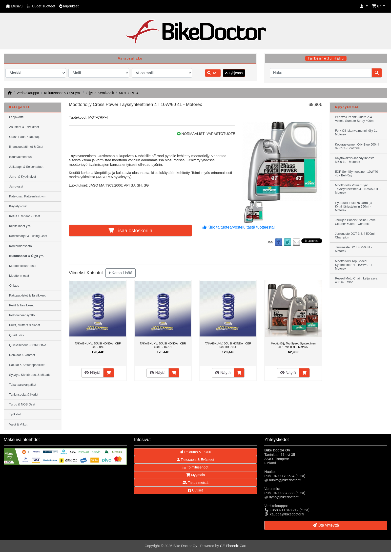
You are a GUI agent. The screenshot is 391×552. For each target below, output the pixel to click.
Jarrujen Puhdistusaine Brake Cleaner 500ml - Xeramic (355, 222)
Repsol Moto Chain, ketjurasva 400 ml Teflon (356, 280)
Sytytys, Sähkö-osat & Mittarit (29, 375)
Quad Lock (16, 335)
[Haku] (321, 73)
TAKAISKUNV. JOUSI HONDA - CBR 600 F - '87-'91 (163, 345)
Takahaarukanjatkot (22, 384)
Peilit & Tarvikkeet (21, 305)
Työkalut (15, 414)
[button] (364, 6)
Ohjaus (14, 285)
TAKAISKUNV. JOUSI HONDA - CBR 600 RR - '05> (228, 345)
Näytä (92, 373)
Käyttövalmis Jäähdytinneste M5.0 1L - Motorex (354, 160)
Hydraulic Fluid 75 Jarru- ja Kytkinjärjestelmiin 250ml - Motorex (353, 206)
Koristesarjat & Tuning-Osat (28, 236)
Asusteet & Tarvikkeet (24, 127)
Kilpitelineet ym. (20, 226)
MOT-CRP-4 (128, 93)
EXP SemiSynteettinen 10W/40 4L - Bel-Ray (356, 173)
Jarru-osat (16, 186)
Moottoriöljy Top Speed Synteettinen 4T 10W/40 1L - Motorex (354, 264)
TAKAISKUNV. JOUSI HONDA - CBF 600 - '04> (98, 345)
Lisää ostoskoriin (130, 230)
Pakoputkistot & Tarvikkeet (27, 295)
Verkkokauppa (28, 93)
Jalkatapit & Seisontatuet (26, 167)
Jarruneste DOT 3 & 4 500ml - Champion (355, 235)
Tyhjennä (234, 73)
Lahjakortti (16, 117)
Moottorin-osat (19, 275)
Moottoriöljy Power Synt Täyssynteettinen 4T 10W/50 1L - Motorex (358, 189)
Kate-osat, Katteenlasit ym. (27, 196)
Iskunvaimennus (20, 157)
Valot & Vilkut (18, 424)
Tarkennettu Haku (326, 58)
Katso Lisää (120, 273)
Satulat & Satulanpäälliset (27, 365)
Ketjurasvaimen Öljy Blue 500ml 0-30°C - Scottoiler (357, 146)
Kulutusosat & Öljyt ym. (62, 93)
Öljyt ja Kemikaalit (100, 93)
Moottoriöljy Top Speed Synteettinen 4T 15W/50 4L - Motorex (293, 345)
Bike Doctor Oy (185, 546)
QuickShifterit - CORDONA (27, 345)
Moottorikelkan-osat (22, 266)
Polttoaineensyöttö (22, 315)
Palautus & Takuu (195, 452)
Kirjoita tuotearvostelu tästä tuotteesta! (239, 227)
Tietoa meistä (195, 483)
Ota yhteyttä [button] (326, 525)
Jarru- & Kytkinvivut (22, 176)
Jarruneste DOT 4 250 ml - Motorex (353, 249)
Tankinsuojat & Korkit (23, 394)
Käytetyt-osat (18, 206)
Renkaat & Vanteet (22, 355)
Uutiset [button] (195, 490)
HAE (213, 73)
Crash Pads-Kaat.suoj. (24, 137)
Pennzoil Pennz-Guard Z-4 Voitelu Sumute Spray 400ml (354, 119)
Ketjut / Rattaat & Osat (24, 216)
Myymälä (195, 475)
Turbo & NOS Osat (22, 404)
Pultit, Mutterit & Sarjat (24, 325)
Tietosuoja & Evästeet (195, 460)
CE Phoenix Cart (233, 546)
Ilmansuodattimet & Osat (26, 147)
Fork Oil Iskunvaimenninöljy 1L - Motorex (357, 132)
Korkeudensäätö (20, 246)
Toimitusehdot (195, 467)
